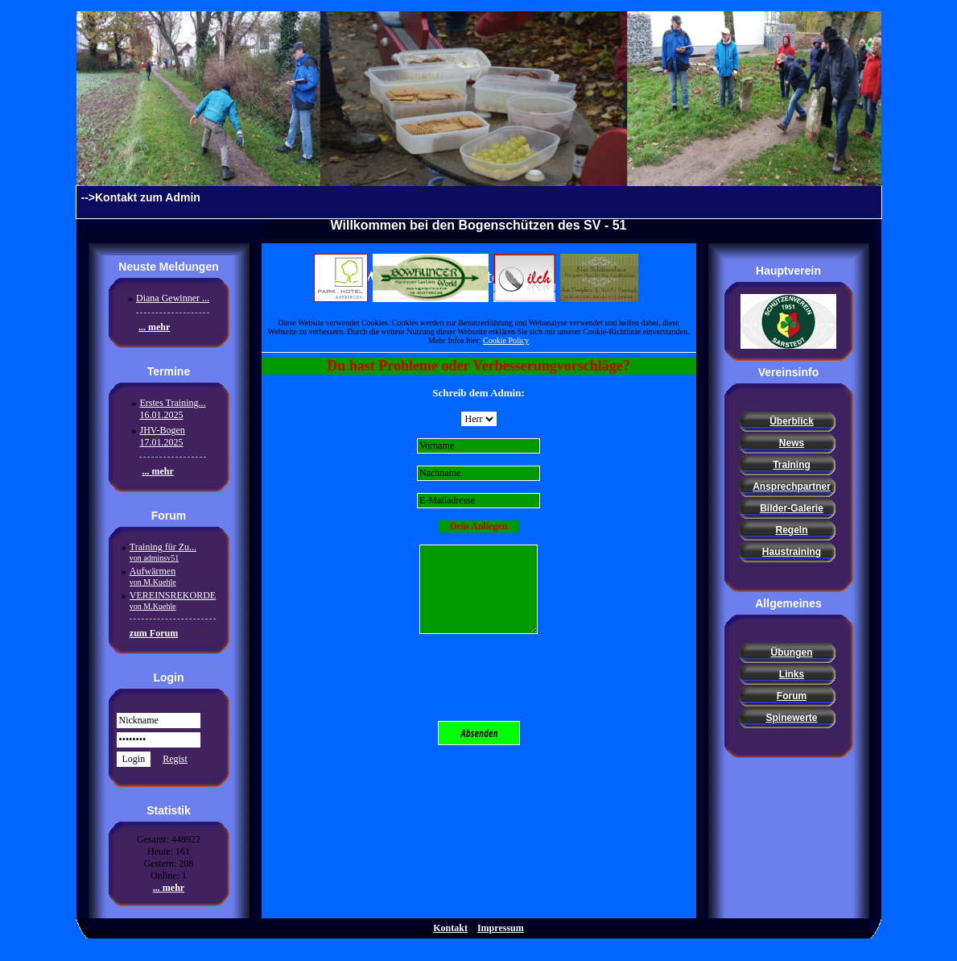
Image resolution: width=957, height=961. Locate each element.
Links (791, 674)
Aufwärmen (153, 575)
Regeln (791, 530)
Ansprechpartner (792, 486)
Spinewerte (791, 717)
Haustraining (791, 551)
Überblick (791, 421)
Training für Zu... (163, 551)
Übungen (792, 652)
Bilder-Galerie (791, 508)
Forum (791, 696)
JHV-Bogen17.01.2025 (161, 436)
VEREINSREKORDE (173, 600)
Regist (175, 758)
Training (792, 464)
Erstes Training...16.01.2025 (172, 408)
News (791, 443)
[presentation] (479, 677)
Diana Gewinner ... (172, 298)
